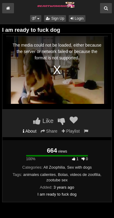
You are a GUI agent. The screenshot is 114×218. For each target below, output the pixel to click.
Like (43, 120)
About (29, 131)
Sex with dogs (79, 167)
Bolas (63, 174)
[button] (35, 18)
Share (49, 131)
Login (77, 18)
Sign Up (55, 18)
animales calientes (39, 174)
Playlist (71, 131)
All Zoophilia (54, 167)
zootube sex (56, 180)
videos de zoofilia (85, 174)
